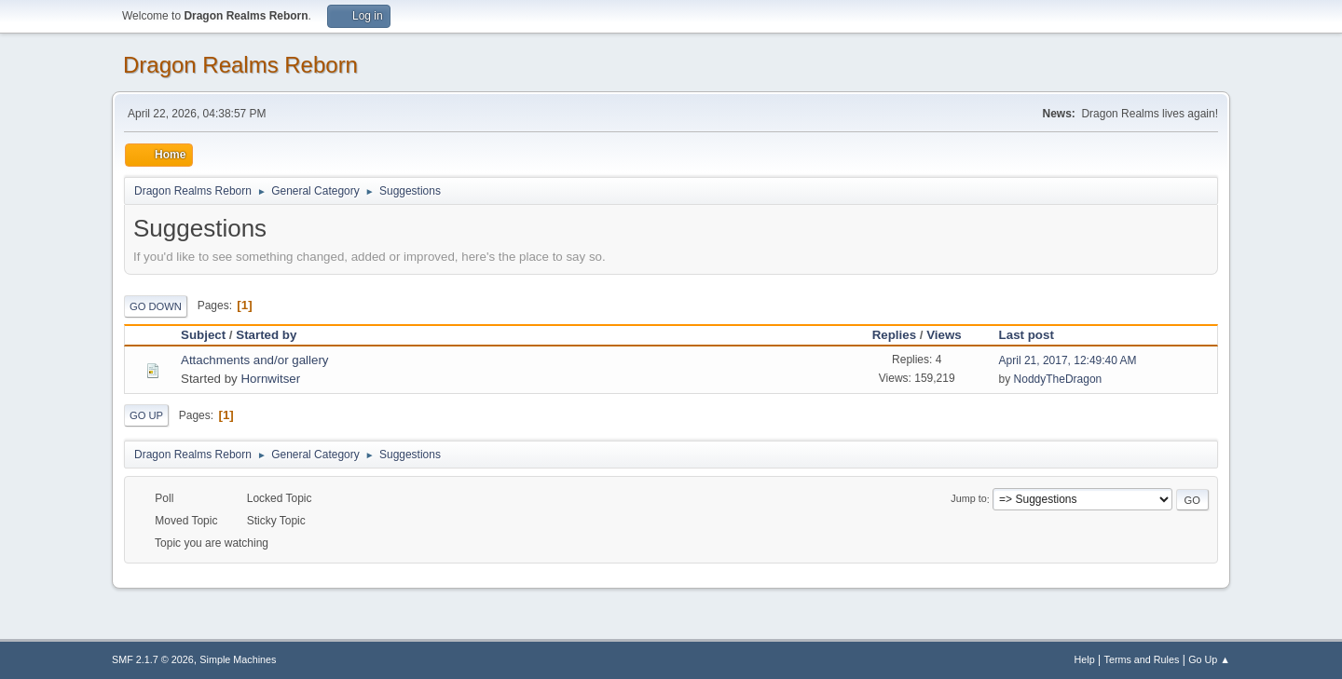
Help (1085, 659)
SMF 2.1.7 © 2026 (153, 659)
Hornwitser (270, 379)
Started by (266, 335)
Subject (203, 335)
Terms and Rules (1142, 659)
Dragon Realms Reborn (240, 64)
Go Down (156, 306)
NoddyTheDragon (1058, 379)
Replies (894, 335)
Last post (1035, 335)
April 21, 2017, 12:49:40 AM (1068, 360)
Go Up (146, 415)
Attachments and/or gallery (255, 360)
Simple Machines (237, 659)
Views (944, 335)
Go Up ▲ (1209, 659)
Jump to (968, 499)
